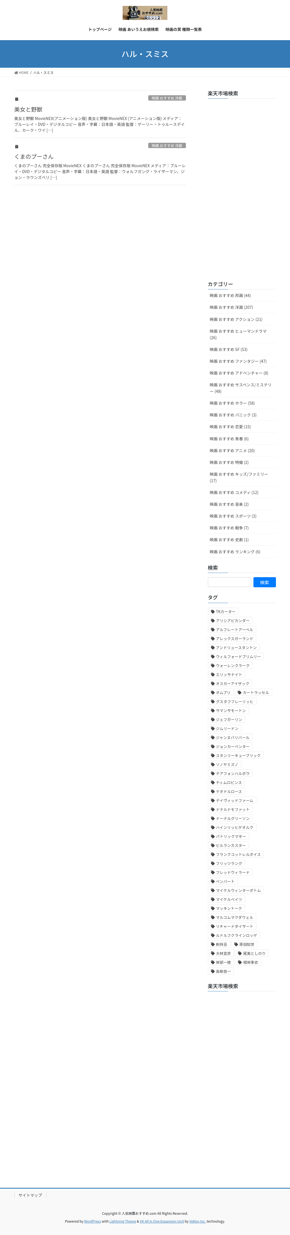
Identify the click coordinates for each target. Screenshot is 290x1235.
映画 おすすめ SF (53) (229, 349)
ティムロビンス (229, 782)
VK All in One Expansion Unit (162, 1221)
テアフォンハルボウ (233, 773)
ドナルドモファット (233, 809)
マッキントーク (229, 908)
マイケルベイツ (229, 899)
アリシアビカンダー (233, 620)
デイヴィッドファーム (234, 800)
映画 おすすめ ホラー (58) (232, 403)
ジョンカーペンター (233, 746)
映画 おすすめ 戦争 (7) (229, 528)
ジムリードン (227, 728)
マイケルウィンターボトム (238, 890)
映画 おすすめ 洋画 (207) (231, 307)
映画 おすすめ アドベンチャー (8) (239, 373)
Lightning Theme (122, 1221)
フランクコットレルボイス (238, 854)
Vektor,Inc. (197, 1221)
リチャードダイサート (234, 926)
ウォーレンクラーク (233, 665)
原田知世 (246, 944)
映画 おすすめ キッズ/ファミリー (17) (239, 477)
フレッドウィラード (233, 872)
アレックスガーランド (234, 638)
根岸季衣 (250, 962)
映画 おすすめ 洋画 (167, 98)
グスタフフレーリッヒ (234, 701)
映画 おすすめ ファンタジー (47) (238, 361)
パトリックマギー (231, 836)
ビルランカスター (231, 845)
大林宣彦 (223, 953)
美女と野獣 (28, 109)
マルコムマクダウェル (234, 917)
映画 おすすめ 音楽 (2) (229, 504)
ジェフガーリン (229, 719)
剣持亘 (221, 944)
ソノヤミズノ (227, 764)
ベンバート (225, 881)
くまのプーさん (34, 156)
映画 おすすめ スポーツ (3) (233, 516)
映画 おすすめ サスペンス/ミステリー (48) (241, 388)
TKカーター (226, 611)
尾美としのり (254, 953)
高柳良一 (223, 971)
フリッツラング (229, 863)
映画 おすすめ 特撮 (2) (229, 462)
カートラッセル (256, 692)
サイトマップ (30, 1195)
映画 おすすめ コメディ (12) (234, 492)
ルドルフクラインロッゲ (236, 935)
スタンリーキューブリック (238, 755)
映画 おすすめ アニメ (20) (232, 450)
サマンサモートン (231, 710)
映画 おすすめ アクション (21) (236, 319)
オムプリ (223, 692)
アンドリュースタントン (236, 647)
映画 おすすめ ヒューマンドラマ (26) (238, 334)
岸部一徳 (223, 962)
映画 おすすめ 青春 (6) (229, 438)
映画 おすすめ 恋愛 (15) (230, 426)
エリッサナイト (229, 674)
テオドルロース (229, 791)
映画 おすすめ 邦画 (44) (230, 295)
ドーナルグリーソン (233, 818)
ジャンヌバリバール (232, 737)
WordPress (92, 1221)
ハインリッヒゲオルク (234, 827)
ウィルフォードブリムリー (238, 656)
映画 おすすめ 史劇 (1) (229, 539)
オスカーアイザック (232, 683)
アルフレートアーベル (234, 629)
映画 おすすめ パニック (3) (233, 415)
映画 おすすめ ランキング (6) (235, 551)
